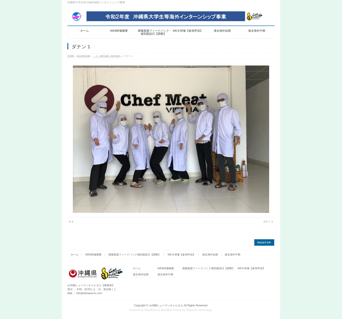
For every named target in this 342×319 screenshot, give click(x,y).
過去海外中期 (232, 254)
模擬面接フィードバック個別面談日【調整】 (134, 254)
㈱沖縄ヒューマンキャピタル (166, 305)
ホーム (75, 254)
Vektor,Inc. (192, 310)
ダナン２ (268, 221)
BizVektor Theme (171, 310)
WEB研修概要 (93, 254)
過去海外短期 (210, 254)
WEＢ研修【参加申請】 (181, 254)
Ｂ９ (71, 221)
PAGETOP (264, 242)
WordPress (151, 310)
